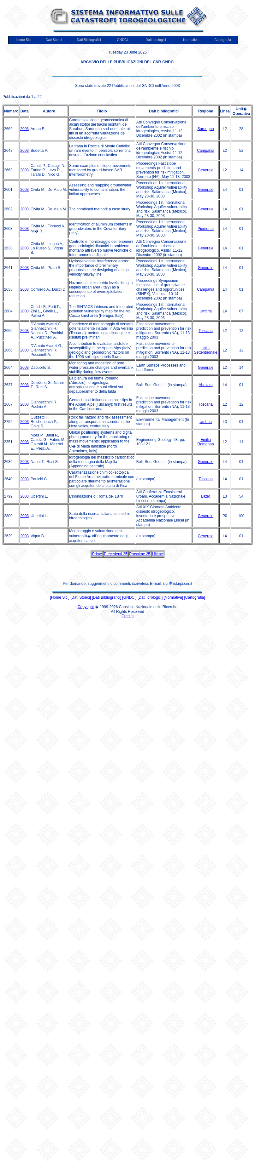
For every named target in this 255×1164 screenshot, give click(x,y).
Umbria (205, 311)
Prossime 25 (139, 554)
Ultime (157, 554)
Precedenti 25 (115, 554)
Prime (97, 554)
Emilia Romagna (206, 441)
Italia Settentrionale (205, 350)
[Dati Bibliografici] (106, 597)
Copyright (86, 607)
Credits (127, 616)
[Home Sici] (59, 597)
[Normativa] (173, 597)
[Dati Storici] (80, 597)
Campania (205, 150)
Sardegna (206, 129)
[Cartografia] (194, 597)
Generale (205, 170)
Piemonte (206, 228)
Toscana (206, 330)
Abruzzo (206, 385)
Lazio (205, 496)
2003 (24, 129)
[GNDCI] (129, 597)
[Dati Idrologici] (150, 597)
